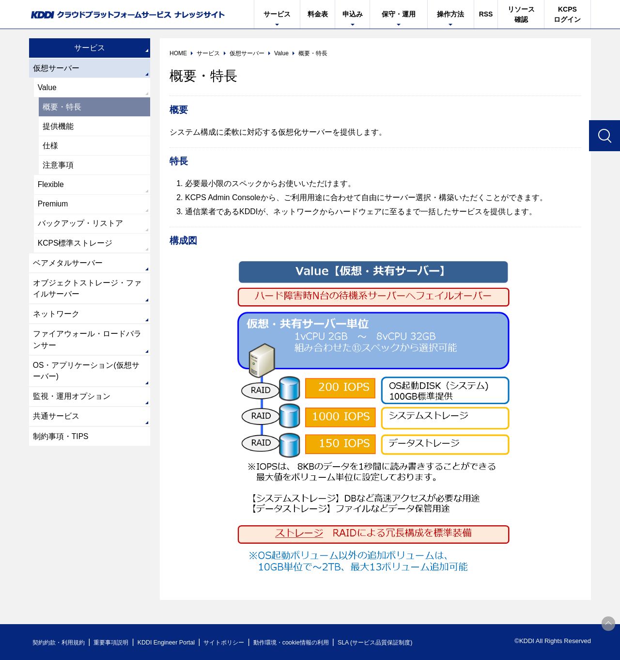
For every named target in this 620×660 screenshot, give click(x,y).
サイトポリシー (239, 642)
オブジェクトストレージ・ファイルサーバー (87, 293)
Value (47, 88)
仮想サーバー (56, 68)
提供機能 (58, 128)
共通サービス (56, 424)
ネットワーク (56, 319)
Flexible (51, 187)
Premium (53, 207)
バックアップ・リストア (80, 227)
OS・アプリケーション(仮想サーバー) (86, 378)
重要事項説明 (118, 642)
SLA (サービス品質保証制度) (402, 642)
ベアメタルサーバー (68, 267)
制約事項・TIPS (61, 444)
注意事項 (58, 167)
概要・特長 (62, 108)
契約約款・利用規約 (61, 642)
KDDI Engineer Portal (177, 642)
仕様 (50, 147)
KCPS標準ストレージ (75, 247)
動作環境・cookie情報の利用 (311, 642)
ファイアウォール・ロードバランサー (87, 346)
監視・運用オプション (71, 404)
